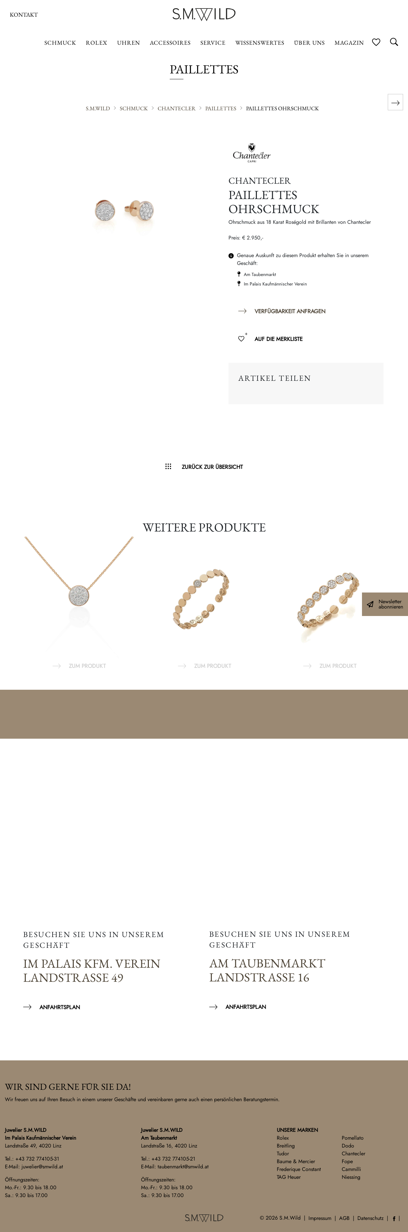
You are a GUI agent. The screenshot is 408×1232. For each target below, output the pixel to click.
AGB (344, 1218)
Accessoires (170, 42)
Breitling (286, 1145)
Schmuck (60, 42)
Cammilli (351, 1169)
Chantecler (353, 1153)
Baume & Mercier (296, 1161)
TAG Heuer (289, 1177)
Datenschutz (370, 1218)
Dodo (348, 1145)
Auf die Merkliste (279, 339)
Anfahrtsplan (59, 1007)
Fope (347, 1161)
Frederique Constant (299, 1169)
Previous (13, 603)
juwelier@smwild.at (42, 1166)
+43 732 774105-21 (173, 1159)
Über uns (309, 42)
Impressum (319, 1218)
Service (213, 42)
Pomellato (353, 1138)
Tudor (283, 1153)
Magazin (349, 42)
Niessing (351, 1177)
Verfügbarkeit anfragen (290, 311)
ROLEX (96, 42)
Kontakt (24, 14)
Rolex (283, 1138)
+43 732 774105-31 (37, 1159)
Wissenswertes (259, 42)
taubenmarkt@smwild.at (183, 1166)
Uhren (128, 42)
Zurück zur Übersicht (212, 467)
